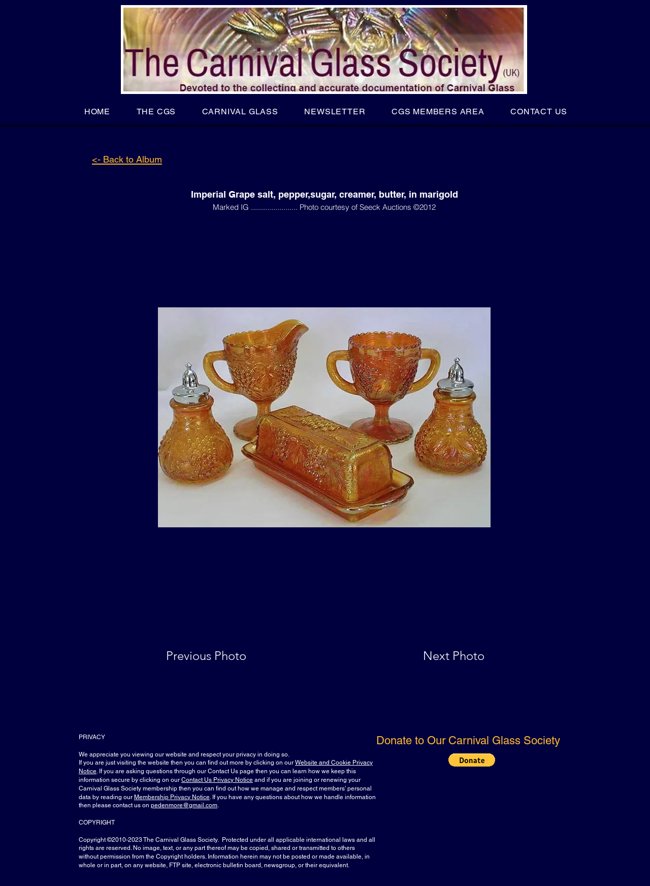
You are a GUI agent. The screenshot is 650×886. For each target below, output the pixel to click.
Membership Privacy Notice (172, 797)
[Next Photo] (433, 656)
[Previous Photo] (220, 656)
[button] (156, 111)
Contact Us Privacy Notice (217, 779)
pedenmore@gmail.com (184, 805)
